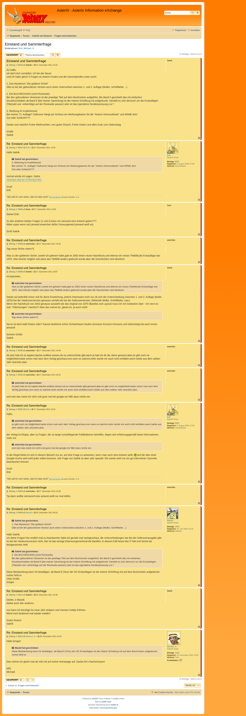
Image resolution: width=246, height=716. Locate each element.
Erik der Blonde (55, 197)
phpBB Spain (106, 702)
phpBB (94, 699)
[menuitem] (26, 30)
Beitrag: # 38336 (14, 65)
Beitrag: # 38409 (14, 513)
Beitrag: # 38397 (14, 409)
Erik (21, 48)
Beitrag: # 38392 (14, 375)
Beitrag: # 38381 (14, 209)
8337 (177, 162)
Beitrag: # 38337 (14, 148)
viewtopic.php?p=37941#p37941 (24, 179)
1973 (177, 527)
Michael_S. (29, 48)
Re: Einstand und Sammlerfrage (26, 143)
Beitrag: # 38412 (14, 636)
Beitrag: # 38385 (14, 244)
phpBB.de (114, 705)
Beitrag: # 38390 (14, 350)
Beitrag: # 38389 (14, 272)
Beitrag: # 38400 (14, 491)
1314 (177, 653)
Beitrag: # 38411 (14, 595)
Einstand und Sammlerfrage (28, 44)
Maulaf (170, 520)
